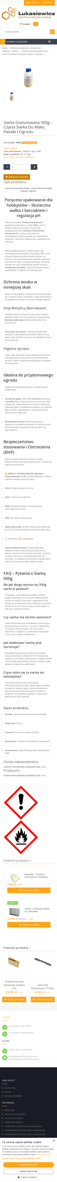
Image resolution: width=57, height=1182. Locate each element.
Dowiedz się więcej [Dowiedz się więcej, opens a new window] (44, 1154)
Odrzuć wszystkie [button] (28, 1171)
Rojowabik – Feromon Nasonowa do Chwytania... (36, 875)
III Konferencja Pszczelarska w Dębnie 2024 (25, 1134)
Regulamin (10, 1110)
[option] (14, 979)
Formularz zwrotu (14, 1122)
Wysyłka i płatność (14, 1118)
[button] (28, 1158)
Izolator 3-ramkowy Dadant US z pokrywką (36, 910)
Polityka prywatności (15, 1114)
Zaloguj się (9, 1088)
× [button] (54, 1141)
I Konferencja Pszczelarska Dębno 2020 (23, 1126)
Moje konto (32, 3)
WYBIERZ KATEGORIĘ (16, 42)
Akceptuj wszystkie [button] (28, 1165)
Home (5, 48)
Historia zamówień (13, 1096)
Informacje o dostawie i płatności (18, 157)
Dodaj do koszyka (18, 177)
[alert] (28, 1160)
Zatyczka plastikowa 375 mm (42, 986)
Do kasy (48, 3)
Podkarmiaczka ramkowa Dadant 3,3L (14, 985)
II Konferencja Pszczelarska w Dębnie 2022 (25, 1130)
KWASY (15, 51)
